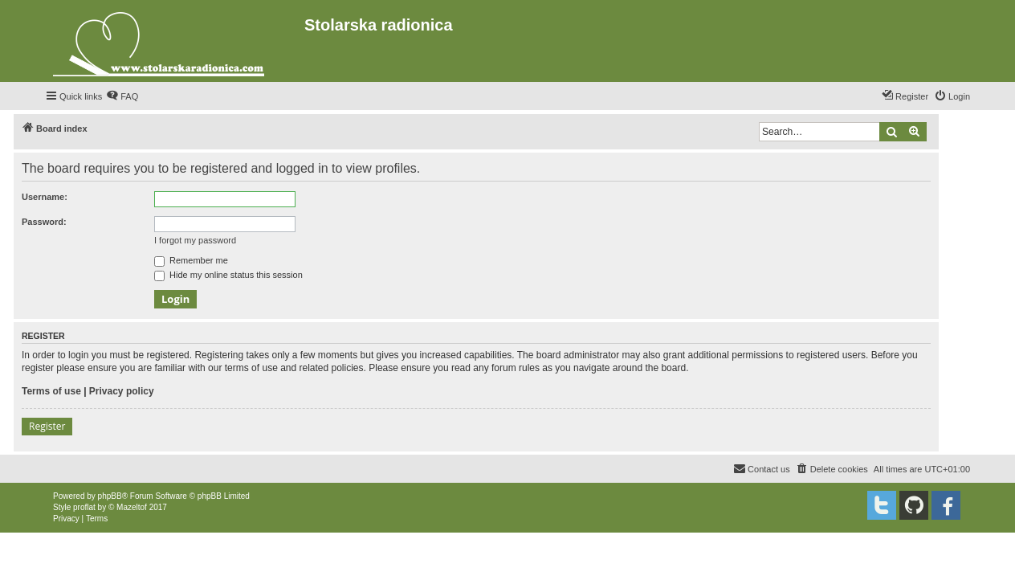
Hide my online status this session (228, 275)
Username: (44, 197)
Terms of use (51, 391)
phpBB (110, 496)
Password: (44, 222)
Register (47, 426)
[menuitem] (122, 96)
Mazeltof (131, 507)
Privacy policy (121, 391)
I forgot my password (195, 240)
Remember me (191, 260)
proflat (84, 507)
